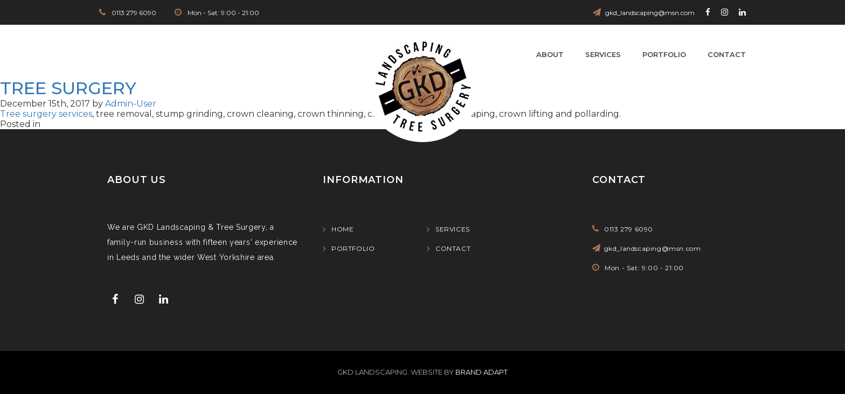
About (550, 54)
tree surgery (68, 88)
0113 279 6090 (133, 13)
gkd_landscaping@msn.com (650, 13)
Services (603, 54)
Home (342, 229)
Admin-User (130, 104)
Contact (727, 54)
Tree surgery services (46, 114)
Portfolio (664, 54)
